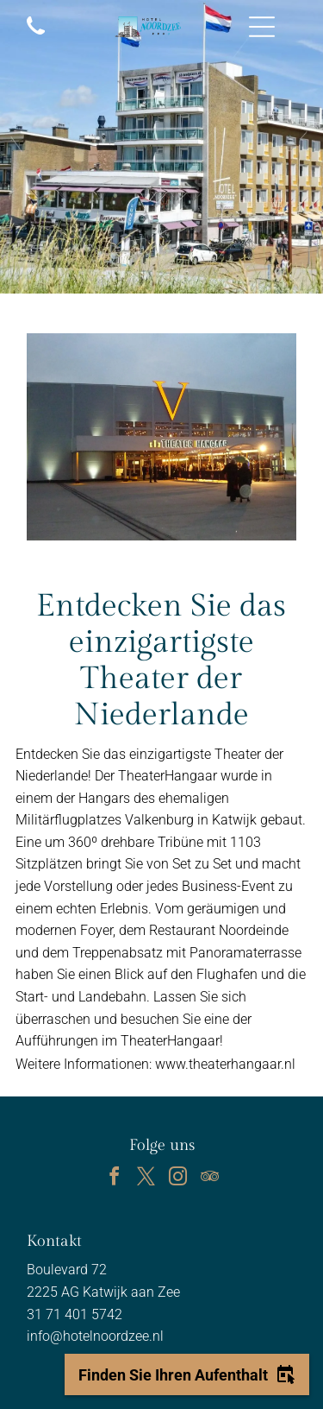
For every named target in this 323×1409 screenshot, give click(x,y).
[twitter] (145, 1179)
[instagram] (177, 1179)
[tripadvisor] (209, 1179)
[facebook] (113, 1179)
